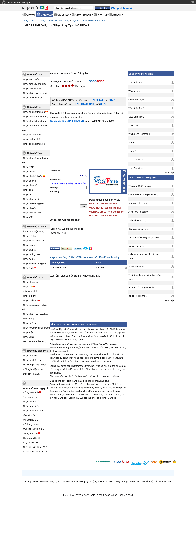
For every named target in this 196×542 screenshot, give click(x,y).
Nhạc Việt (28, 332)
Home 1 (132, 151)
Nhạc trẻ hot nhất (31, 139)
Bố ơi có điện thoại (137, 296)
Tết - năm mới (30, 397)
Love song (28, 318)
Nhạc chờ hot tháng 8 (34, 143)
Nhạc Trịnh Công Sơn (34, 240)
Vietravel (100, 267)
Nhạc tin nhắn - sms (33, 360)
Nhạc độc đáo (30, 171)
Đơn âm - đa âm (31, 373)
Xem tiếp (169, 172)
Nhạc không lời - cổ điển (35, 314)
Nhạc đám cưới (31, 406)
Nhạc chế (28, 190)
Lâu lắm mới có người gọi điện (143, 237)
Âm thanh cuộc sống (33, 231)
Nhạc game (29, 259)
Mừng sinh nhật (31, 392)
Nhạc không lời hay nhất (35, 93)
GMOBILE (117, 15)
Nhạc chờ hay (34, 74)
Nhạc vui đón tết (31, 401)
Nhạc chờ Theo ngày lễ (35, 388)
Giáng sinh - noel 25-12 (35, 451)
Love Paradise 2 (136, 159)
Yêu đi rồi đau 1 (136, 108)
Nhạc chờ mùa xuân (33, 410)
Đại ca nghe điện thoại (34, 364)
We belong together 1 (139, 134)
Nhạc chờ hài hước (32, 176)
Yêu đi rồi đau (135, 82)
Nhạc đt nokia (30, 355)
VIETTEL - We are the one (103, 203)
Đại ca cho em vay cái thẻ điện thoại (143, 256)
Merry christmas (136, 246)
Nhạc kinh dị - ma (32, 212)
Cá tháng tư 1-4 (31, 424)
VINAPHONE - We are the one (105, 207)
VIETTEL (31, 15)
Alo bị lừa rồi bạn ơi (138, 212)
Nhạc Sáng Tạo (79, 20)
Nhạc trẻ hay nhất (32, 88)
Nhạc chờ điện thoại (37, 350)
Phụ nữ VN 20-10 (32, 442)
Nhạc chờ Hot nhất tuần (35, 121)
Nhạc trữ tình (29, 295)
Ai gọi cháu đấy (136, 266)
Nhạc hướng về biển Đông (36, 327)
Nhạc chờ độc (34, 153)
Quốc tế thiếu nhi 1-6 (33, 429)
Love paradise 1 (136, 117)
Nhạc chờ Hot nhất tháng (35, 116)
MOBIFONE (47, 15)
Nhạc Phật (28, 268)
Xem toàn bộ (80, 175)
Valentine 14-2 (30, 415)
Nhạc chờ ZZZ (31, 20)
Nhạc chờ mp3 (35, 277)
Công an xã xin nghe (138, 229)
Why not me (134, 91)
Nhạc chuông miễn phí (19, 2)
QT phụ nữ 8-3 (30, 419)
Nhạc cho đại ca (31, 208)
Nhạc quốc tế (29, 323)
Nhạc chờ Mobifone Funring (55, 20)
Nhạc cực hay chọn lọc (34, 84)
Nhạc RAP (28, 167)
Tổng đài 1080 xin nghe (140, 186)
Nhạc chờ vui (29, 180)
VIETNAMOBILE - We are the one (107, 211)
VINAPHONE (64, 15)
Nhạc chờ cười (30, 185)
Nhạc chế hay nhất (32, 97)
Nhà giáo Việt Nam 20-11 (36, 447)
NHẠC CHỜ (30, 8)
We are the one (97, 20)
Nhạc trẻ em (29, 245)
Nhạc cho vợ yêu (31, 199)
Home (131, 142)
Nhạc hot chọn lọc (32, 134)
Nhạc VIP (28, 217)
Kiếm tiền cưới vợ (137, 220)
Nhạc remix (29, 194)
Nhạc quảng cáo (31, 254)
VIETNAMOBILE (84, 15)
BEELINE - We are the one (103, 215)
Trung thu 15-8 (30, 433)
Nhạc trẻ (27, 286)
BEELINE (103, 15)
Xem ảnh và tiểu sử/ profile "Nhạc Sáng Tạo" (75, 275)
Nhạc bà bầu (29, 249)
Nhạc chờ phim (30, 282)
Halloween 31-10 (31, 438)
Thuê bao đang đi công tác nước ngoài (144, 277)
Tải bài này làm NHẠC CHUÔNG (67, 121)
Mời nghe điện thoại (33, 369)
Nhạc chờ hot (34, 107)
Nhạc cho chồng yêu (33, 203)
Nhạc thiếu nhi (30, 300)
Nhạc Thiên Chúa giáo (34, 263)
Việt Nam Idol (30, 291)
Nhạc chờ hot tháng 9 (34, 112)
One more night (136, 99)
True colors (134, 125)
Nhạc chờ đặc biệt (36, 226)
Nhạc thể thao (30, 236)
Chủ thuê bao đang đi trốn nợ (143, 194)
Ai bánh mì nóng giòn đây (141, 287)
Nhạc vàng (28, 337)
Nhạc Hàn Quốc (31, 79)
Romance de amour (138, 203)
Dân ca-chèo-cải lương (34, 341)
